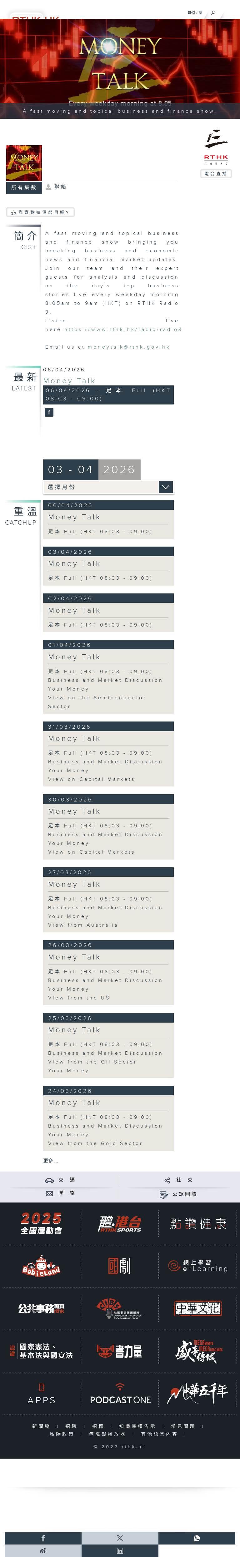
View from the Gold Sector (95, 1144)
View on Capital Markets (91, 779)
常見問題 (185, 1426)
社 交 (185, 1180)
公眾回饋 (185, 1195)
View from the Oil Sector (92, 1062)
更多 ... (50, 1161)
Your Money (69, 689)
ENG (191, 12)
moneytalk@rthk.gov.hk (129, 347)
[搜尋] (213, 11)
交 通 (67, 1180)
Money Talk (69, 381)
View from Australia (83, 925)
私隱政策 (64, 1434)
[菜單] (231, 11)
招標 (100, 1426)
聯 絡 (67, 1193)
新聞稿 (43, 1426)
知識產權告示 (139, 1426)
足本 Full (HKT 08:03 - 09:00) (100, 532)
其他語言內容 (161, 1434)
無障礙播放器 (109, 1434)
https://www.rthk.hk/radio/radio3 (123, 330)
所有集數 (24, 188)
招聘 (73, 1426)
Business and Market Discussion (105, 680)
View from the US (79, 998)
